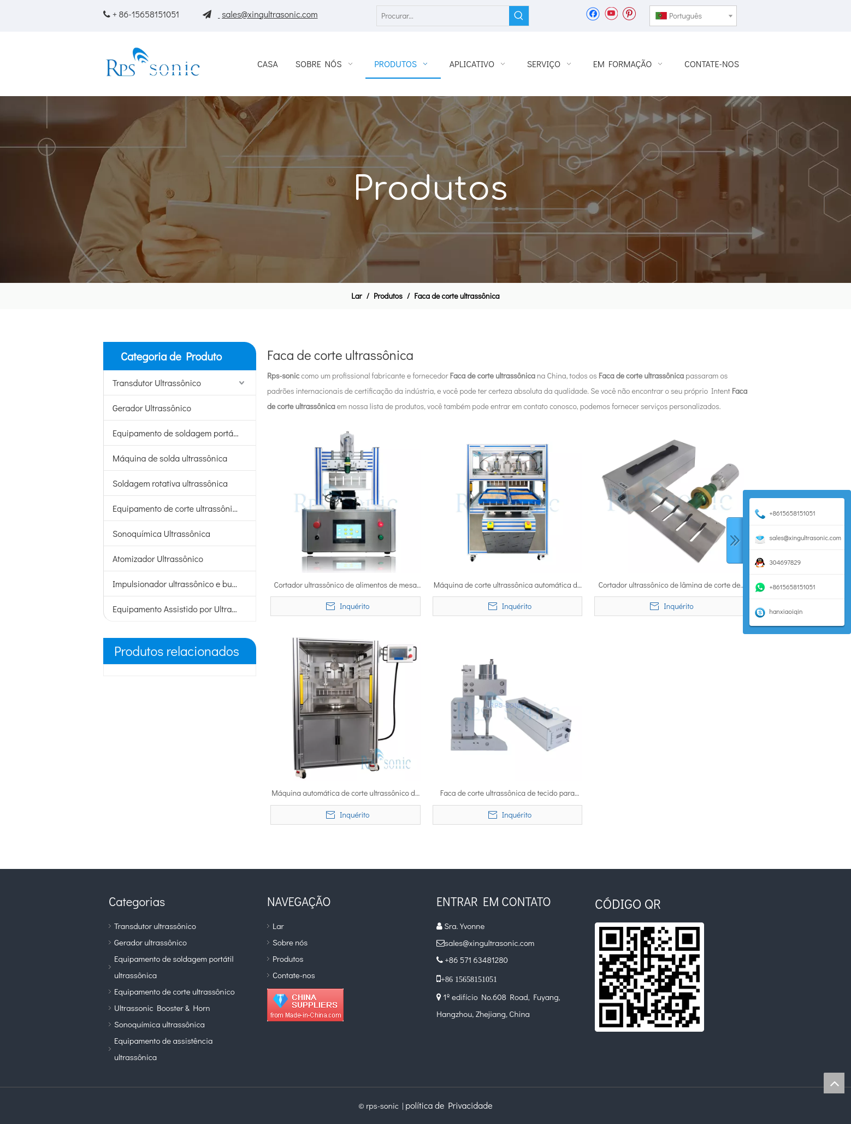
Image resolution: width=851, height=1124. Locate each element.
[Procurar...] (443, 16)
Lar (278, 925)
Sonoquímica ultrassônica (159, 1024)
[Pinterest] (629, 13)
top (834, 1083)
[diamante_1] (305, 1005)
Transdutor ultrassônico (155, 925)
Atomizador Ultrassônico (158, 558)
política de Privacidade (448, 1105)
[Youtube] (611, 13)
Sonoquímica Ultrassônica (161, 533)
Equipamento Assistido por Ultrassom (182, 608)
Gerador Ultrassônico (152, 407)
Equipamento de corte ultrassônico (177, 508)
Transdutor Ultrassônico (157, 382)
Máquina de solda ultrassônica (170, 458)
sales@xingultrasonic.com (269, 14)
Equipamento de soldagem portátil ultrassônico (184, 433)
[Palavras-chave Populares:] (519, 16)
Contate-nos (294, 974)
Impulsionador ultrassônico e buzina (180, 583)
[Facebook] (593, 13)
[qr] (649, 977)
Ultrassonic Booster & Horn (162, 1007)
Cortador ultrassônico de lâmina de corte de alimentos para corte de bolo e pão (670, 585)
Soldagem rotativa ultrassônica (170, 483)
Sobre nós (290, 942)
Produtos (288, 958)
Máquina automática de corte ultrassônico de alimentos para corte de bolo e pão (345, 794)
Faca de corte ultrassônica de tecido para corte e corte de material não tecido (507, 794)
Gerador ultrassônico (150, 942)
